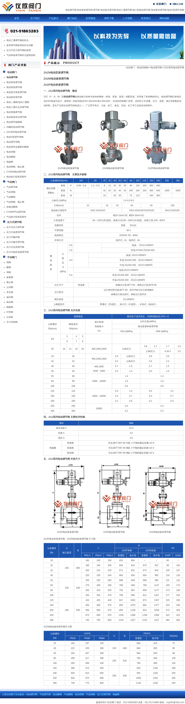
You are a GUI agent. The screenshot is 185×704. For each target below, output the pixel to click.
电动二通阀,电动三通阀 (17, 102)
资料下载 (109, 18)
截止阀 (9, 282)
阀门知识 (72, 18)
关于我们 (35, 18)
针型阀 (9, 312)
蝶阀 (8, 267)
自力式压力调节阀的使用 (18, 50)
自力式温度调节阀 (15, 232)
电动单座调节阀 (84, 10)
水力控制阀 (12, 322)
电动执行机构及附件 (16, 176)
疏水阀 (9, 302)
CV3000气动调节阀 (15, 212)
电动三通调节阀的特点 (17, 40)
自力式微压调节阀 (15, 242)
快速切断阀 (12, 207)
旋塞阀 (9, 277)
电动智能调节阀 (14, 112)
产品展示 (53, 18)
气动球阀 (10, 192)
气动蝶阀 (10, 197)
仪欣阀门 (130, 67)
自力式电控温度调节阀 (17, 252)
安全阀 (9, 292)
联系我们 (146, 18)
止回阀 (9, 287)
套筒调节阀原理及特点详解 (19, 45)
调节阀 (96, 10)
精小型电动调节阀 (141, 10)
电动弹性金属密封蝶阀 (17, 147)
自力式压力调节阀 (15, 227)
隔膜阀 (9, 307)
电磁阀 (9, 162)
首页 (16, 18)
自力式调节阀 (103, 694)
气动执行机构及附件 (16, 217)
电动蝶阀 (10, 157)
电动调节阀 (70, 10)
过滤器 (9, 317)
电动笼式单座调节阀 (16, 92)
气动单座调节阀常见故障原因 (20, 55)
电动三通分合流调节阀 (17, 107)
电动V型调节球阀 (175, 10)
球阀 (8, 272)
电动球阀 (10, 152)
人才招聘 (127, 18)
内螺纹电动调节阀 (15, 127)
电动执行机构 (83, 96)
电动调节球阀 (13, 142)
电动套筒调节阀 (159, 10)
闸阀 (8, 262)
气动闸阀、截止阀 (15, 202)
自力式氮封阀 (13, 237)
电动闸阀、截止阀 (15, 167)
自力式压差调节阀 (15, 247)
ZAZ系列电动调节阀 (16, 132)
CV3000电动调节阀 (15, 171)
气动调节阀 (12, 187)
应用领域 (90, 18)
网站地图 (164, 18)
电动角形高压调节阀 (16, 117)
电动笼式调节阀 (108, 10)
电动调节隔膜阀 (14, 122)
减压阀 (9, 297)
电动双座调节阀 (14, 87)
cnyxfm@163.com (175, 702)
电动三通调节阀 (124, 10)
